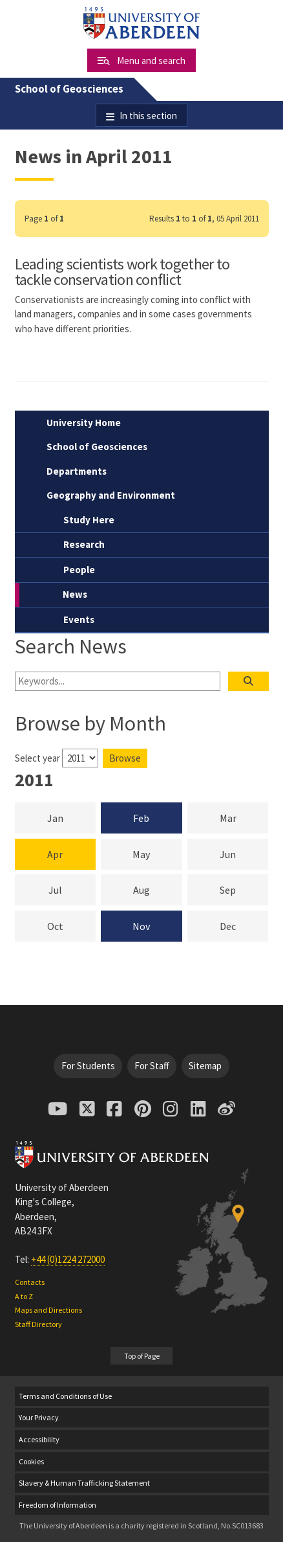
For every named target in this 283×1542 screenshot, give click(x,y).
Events (78, 619)
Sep (244, 889)
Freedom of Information (57, 1505)
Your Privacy (39, 1417)
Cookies (31, 1461)
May (157, 853)
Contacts (30, 1282)
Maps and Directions (48, 1310)
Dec (244, 925)
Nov (141, 926)
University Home (84, 422)
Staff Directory (38, 1324)
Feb (141, 817)
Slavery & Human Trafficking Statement (84, 1483)
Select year (37, 758)
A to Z (24, 1296)
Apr (55, 854)
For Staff (151, 1066)
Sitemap (205, 1066)
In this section (148, 115)
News (75, 594)
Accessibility (39, 1439)
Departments (77, 471)
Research (84, 544)
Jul (72, 889)
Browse (125, 758)
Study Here (88, 520)
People (79, 569)
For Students (88, 1066)
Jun (244, 853)
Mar (244, 817)
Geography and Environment (111, 495)
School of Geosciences (69, 89)
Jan (71, 817)
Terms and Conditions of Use (65, 1396)
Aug (157, 889)
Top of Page (142, 1356)
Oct (71, 925)
